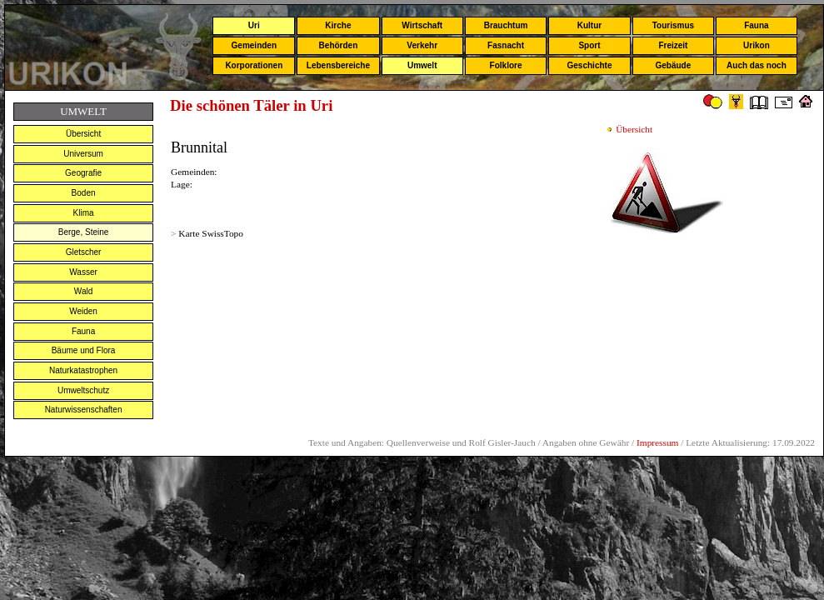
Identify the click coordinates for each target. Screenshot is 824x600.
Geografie (83, 173)
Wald (83, 291)
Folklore (506, 65)
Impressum (657, 443)
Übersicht (83, 133)
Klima (83, 213)
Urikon (756, 45)
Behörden (338, 45)
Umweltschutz (83, 390)
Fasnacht (505, 45)
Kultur (589, 25)
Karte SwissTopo (210, 233)
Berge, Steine (83, 232)
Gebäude (674, 65)
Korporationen (253, 65)
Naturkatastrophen (83, 370)
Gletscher (84, 252)
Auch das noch (757, 65)
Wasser (83, 272)
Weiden (83, 311)
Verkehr (422, 45)
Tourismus (673, 25)
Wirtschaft (422, 25)
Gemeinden (254, 45)
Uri (254, 25)
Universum (83, 153)
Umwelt (422, 65)
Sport (589, 45)
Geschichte (589, 65)
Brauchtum (506, 25)
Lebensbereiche (338, 65)
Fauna (756, 25)
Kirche (338, 25)
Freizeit (672, 45)
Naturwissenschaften (83, 409)
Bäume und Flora (84, 350)
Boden (84, 193)
